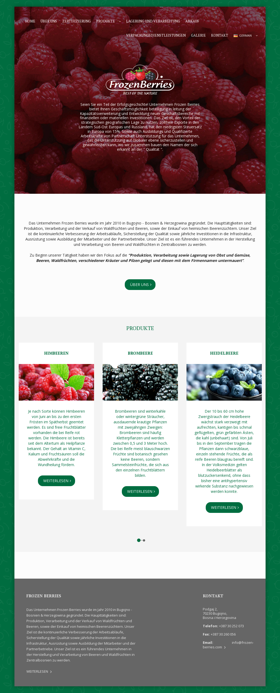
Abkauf (192, 21)
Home (30, 21)
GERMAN (243, 35)
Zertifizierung (76, 21)
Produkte (105, 21)
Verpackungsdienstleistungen (156, 35)
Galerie (198, 35)
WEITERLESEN (55, 480)
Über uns (49, 21)
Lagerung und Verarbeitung (153, 21)
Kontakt (219, 35)
